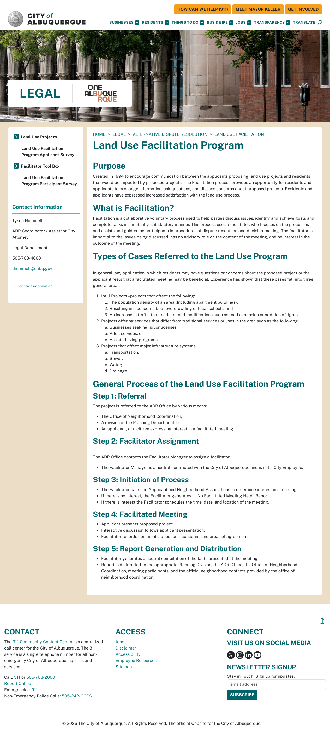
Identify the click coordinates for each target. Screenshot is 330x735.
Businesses (124, 22)
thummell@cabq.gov (32, 268)
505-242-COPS (77, 696)
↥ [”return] (322, 621)
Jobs (243, 22)
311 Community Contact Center (43, 641)
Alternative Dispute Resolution (170, 134)
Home (99, 134)
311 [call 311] (17, 677)
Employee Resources (136, 660)
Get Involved (303, 9)
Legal (119, 134)
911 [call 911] (35, 689)
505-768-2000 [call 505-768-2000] (40, 677)
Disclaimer (126, 648)
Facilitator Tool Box (40, 166)
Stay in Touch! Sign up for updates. (261, 676)
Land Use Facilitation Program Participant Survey (49, 180)
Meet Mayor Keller (258, 9)
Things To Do (188, 22)
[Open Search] (320, 22)
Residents (155, 22)
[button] (304, 22)
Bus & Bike (220, 22)
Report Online (17, 683)
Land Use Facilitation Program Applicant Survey (47, 151)
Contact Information (37, 207)
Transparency (272, 22)
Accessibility (128, 654)
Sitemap (124, 666)
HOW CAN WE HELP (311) (202, 9)
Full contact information (32, 286)
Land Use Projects (39, 136)
